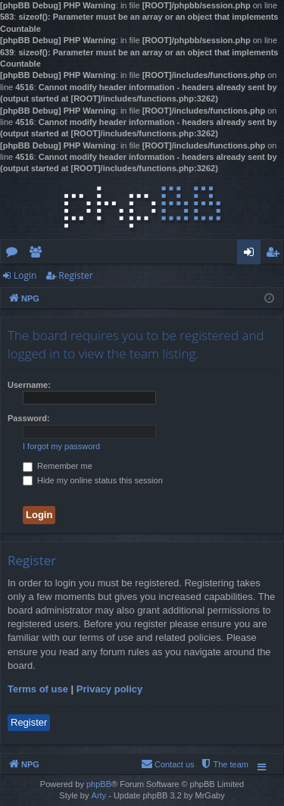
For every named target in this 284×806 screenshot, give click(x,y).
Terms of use (38, 689)
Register (75, 275)
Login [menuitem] (252, 254)
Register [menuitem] (275, 254)
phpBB (98, 784)
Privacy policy (109, 689)
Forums (14, 254)
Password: (29, 418)
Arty (99, 795)
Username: (29, 384)
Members (38, 254)
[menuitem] (224, 764)
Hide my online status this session (93, 480)
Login (25, 275)
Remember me (57, 465)
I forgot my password (61, 446)
